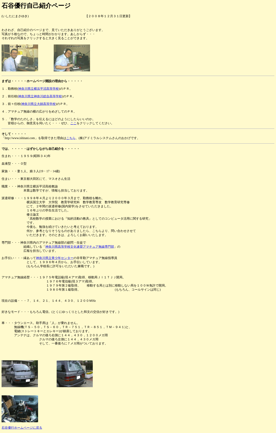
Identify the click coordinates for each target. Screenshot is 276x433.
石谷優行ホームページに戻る (22, 427)
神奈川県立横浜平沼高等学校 (38, 88)
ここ (73, 123)
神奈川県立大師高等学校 (38, 104)
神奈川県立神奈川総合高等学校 (40, 96)
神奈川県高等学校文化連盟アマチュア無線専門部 (79, 246)
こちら (71, 138)
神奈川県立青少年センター (54, 258)
